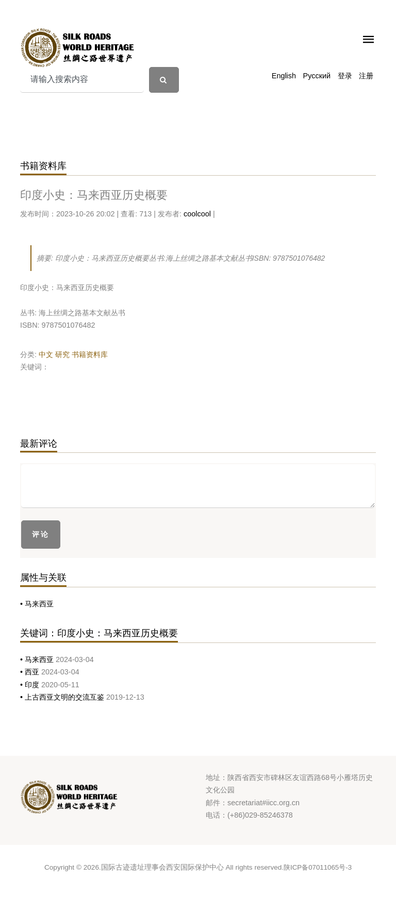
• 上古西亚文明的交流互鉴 (63, 697)
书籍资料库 (90, 354)
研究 (62, 354)
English (284, 76)
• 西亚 (30, 672)
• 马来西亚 (37, 604)
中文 (46, 354)
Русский (317, 76)
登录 (345, 76)
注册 (366, 76)
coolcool (197, 214)
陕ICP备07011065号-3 (318, 867)
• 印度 (30, 685)
